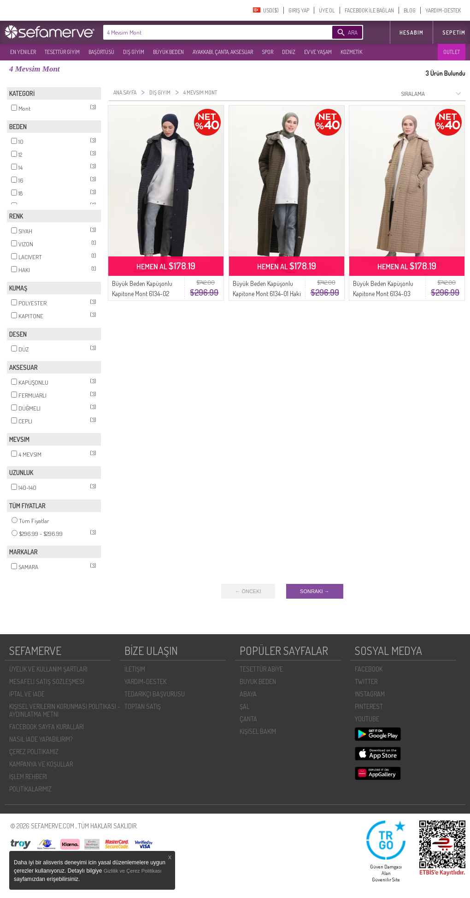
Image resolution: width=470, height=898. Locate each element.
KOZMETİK (351, 51)
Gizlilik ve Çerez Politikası (133, 871)
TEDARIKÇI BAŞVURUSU (154, 694)
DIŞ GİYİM (133, 51)
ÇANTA (248, 719)
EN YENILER (23, 51)
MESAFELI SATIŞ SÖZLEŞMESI (46, 681)
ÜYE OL (327, 10)
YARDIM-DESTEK (443, 10)
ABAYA (248, 694)
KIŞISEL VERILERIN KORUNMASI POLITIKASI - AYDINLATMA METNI (64, 710)
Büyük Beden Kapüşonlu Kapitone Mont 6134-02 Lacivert (142, 294)
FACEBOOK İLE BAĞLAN (369, 10)
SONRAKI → (314, 591)
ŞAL (244, 706)
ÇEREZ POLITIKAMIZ (34, 751)
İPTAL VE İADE (27, 694)
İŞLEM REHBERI (28, 776)
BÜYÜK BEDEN (168, 51)
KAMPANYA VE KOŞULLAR (41, 764)
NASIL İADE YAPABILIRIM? (40, 739)
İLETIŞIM (134, 669)
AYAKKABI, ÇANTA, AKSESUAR (223, 51)
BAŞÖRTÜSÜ (101, 51)
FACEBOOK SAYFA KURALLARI (46, 727)
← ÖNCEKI (248, 591)
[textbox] (203, 32)
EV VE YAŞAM (318, 51)
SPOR (267, 51)
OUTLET (451, 51)
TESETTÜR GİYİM (62, 51)
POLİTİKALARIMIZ (30, 789)
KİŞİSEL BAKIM (258, 731)
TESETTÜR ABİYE (261, 669)
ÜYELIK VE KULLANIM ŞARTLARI (48, 669)
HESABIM (411, 32)
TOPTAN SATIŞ (142, 706)
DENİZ (288, 51)
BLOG (410, 10)
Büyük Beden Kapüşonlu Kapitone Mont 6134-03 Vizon (383, 294)
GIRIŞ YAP (298, 10)
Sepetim (453, 32)
